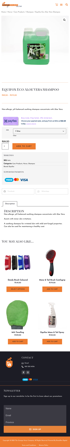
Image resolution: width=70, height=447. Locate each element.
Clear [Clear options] (14, 135)
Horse (10, 12)
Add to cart (24, 146)
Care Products (19, 12)
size (7, 130)
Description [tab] (10, 204)
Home (3, 12)
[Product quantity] (5, 146)
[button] (61, 5)
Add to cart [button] (52, 289)
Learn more (31, 124)
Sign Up (35, 429)
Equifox (11, 166)
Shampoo (29, 12)
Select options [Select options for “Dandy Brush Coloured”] (18, 289)
